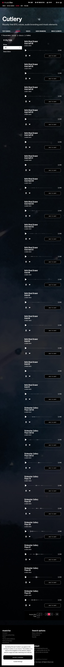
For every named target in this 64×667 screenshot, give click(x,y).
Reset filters (7, 51)
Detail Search (10, 6)
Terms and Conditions (35, 659)
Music (4, 6)
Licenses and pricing (8, 635)
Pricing (26, 6)
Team (4, 637)
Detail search (36, 635)
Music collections (37, 633)
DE (58, 2)
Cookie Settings (18, 661)
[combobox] (12, 47)
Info (22, 6)
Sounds (18, 6)
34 (57, 615)
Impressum (5, 642)
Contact (4, 633)
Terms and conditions (8, 639)
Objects (21, 35)
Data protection (7, 640)
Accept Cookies (18, 657)
